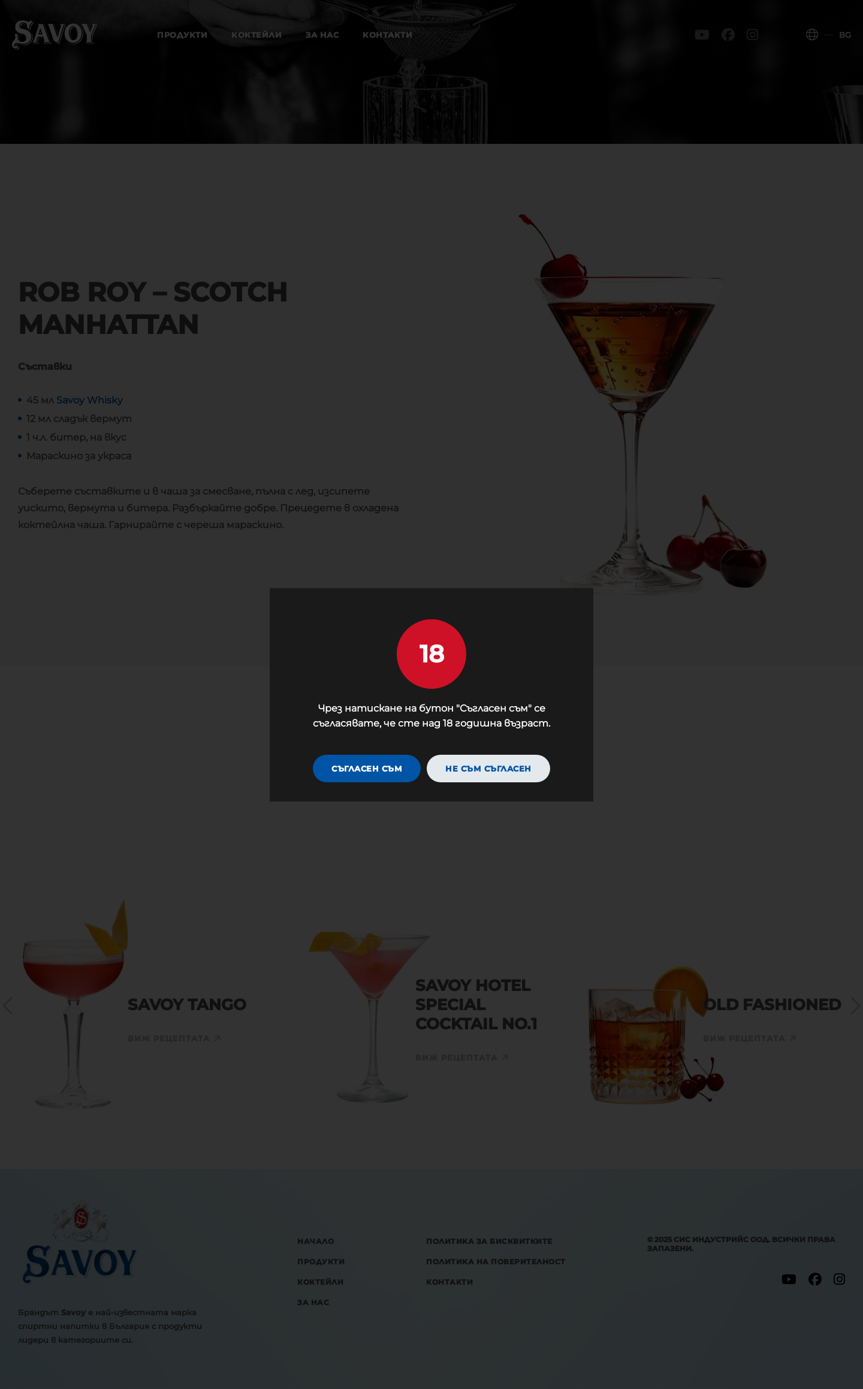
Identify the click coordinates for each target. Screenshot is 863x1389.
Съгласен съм (366, 768)
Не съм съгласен (488, 768)
